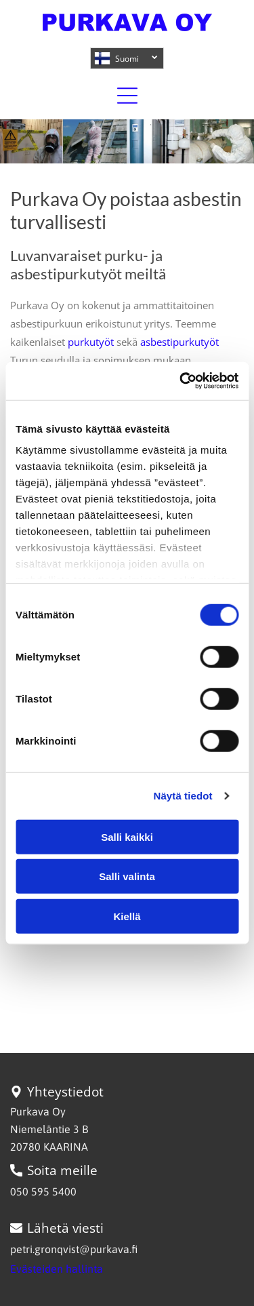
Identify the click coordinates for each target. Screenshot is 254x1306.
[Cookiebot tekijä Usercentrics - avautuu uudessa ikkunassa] (180, 381)
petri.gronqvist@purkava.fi (73, 1249)
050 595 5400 (43, 1191)
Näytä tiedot (183, 796)
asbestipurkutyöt (179, 342)
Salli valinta (127, 876)
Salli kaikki (127, 836)
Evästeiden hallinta (56, 1269)
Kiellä (126, 916)
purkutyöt (91, 342)
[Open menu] (127, 95)
